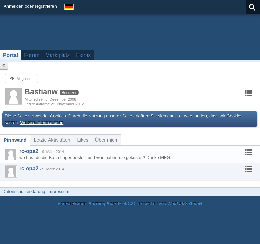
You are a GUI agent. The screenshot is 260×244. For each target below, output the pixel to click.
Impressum (58, 191)
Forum (31, 55)
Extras (83, 55)
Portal (10, 55)
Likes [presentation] (82, 140)
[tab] (15, 140)
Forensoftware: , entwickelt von (130, 203)
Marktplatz (57, 55)
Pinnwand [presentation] (15, 140)
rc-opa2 (28, 151)
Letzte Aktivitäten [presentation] (52, 140)
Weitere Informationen (42, 122)
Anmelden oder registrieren (30, 6)
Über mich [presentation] (106, 140)
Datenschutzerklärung (23, 191)
